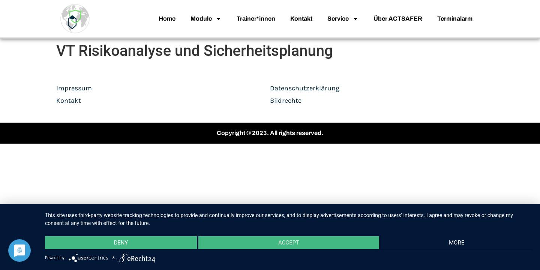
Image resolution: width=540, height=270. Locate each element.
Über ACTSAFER (398, 18)
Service (342, 19)
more (460, 244)
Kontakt (301, 18)
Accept (288, 244)
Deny (118, 244)
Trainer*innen (256, 18)
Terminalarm (454, 18)
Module (206, 19)
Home (167, 18)
